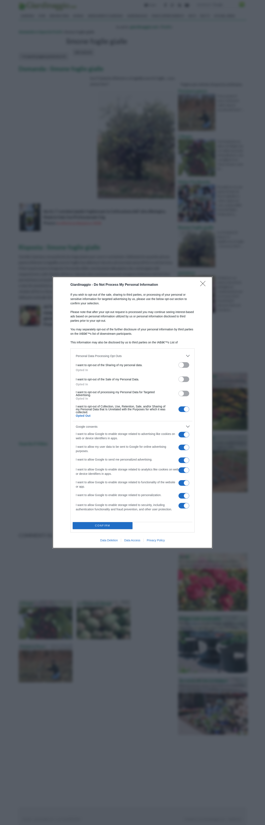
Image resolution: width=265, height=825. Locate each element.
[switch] (183, 365)
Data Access (132, 540)
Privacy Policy (156, 540)
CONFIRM (102, 525)
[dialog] (132, 412)
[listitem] (132, 356)
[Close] (204, 285)
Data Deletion (109, 540)
